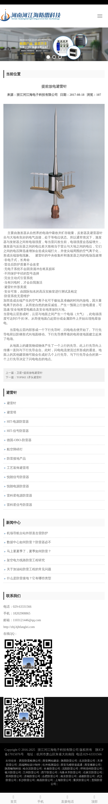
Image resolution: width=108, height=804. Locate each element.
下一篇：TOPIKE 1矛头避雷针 (24, 377)
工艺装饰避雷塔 (18, 468)
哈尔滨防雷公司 (32, 768)
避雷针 (11, 403)
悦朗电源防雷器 (18, 486)
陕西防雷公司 (69, 760)
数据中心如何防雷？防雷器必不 (29, 542)
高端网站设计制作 (30, 764)
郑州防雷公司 (14, 776)
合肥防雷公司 (50, 776)
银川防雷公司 (13, 772)
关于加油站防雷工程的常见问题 (29, 569)
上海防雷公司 (63, 780)
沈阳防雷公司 (70, 768)
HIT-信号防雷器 (18, 431)
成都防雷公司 (87, 776)
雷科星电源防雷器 (19, 495)
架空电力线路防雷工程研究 (26, 560)
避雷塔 (11, 412)
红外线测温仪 (51, 764)
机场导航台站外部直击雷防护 (27, 533)
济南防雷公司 (32, 776)
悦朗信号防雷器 (18, 477)
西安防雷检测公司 (30, 760)
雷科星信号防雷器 (19, 504)
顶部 (94, 798)
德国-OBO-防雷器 (19, 440)
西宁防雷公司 (49, 772)
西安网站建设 (51, 760)
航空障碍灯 (15, 449)
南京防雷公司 (68, 776)
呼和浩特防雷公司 (91, 768)
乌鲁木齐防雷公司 (70, 772)
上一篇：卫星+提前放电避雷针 (24, 372)
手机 (40, 798)
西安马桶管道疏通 (71, 764)
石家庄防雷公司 (92, 772)
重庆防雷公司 (81, 780)
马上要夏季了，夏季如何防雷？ (29, 551)
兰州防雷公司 (31, 772)
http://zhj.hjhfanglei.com (19, 627)
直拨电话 (67, 798)
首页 (13, 798)
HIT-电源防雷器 (18, 421)
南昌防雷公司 (45, 780)
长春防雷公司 (52, 768)
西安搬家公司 (92, 764)
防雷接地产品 (16, 458)
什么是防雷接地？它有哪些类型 (29, 578)
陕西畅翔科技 (13, 768)
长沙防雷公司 (27, 780)
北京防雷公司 (87, 760)
